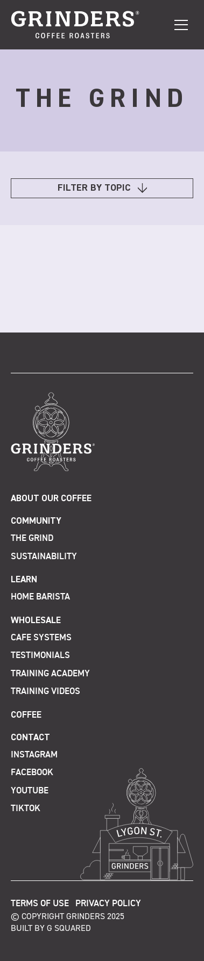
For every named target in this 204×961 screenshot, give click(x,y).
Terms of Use (40, 903)
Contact (30, 737)
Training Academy (50, 673)
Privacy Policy (108, 903)
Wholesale (36, 620)
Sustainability (44, 556)
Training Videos (45, 691)
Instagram (34, 755)
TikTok (25, 808)
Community (36, 521)
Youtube (29, 791)
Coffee (26, 715)
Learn (24, 579)
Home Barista (40, 597)
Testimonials (40, 655)
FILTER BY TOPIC (102, 188)
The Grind (32, 538)
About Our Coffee (51, 498)
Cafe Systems (41, 637)
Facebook (32, 772)
